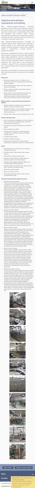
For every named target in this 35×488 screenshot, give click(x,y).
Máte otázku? (8, 467)
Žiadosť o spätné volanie (23, 467)
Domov (3, 14)
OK (20, 487)
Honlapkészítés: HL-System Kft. (9, 486)
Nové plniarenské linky (13, 14)
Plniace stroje (24, 14)
